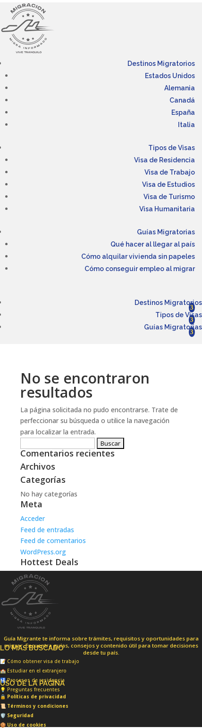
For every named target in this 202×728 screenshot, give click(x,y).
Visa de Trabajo (169, 172)
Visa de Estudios (168, 184)
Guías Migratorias (166, 232)
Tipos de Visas (171, 148)
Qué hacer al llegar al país (152, 244)
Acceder (32, 518)
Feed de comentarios (53, 540)
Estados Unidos (170, 76)
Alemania (179, 88)
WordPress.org (43, 551)
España (183, 112)
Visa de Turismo (169, 196)
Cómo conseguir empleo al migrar (139, 268)
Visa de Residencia (164, 160)
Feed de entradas (47, 529)
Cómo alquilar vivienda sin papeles (138, 256)
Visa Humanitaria (167, 209)
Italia (186, 124)
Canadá (182, 100)
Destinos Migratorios (161, 63)
